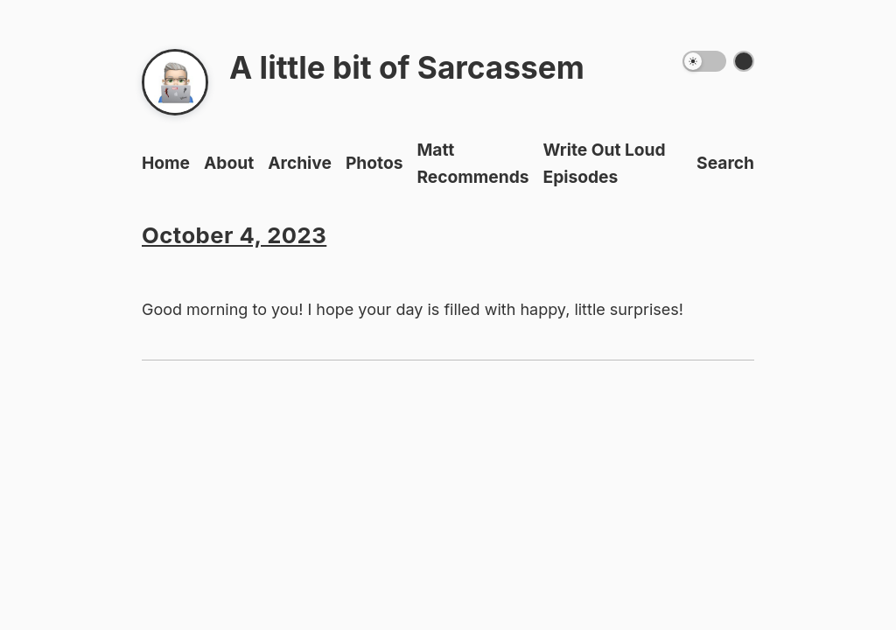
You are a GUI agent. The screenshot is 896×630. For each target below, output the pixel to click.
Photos (374, 162)
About (229, 162)
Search (725, 162)
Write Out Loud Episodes (604, 163)
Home (166, 162)
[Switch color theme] (743, 61)
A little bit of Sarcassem (406, 67)
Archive (300, 162)
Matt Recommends (472, 163)
